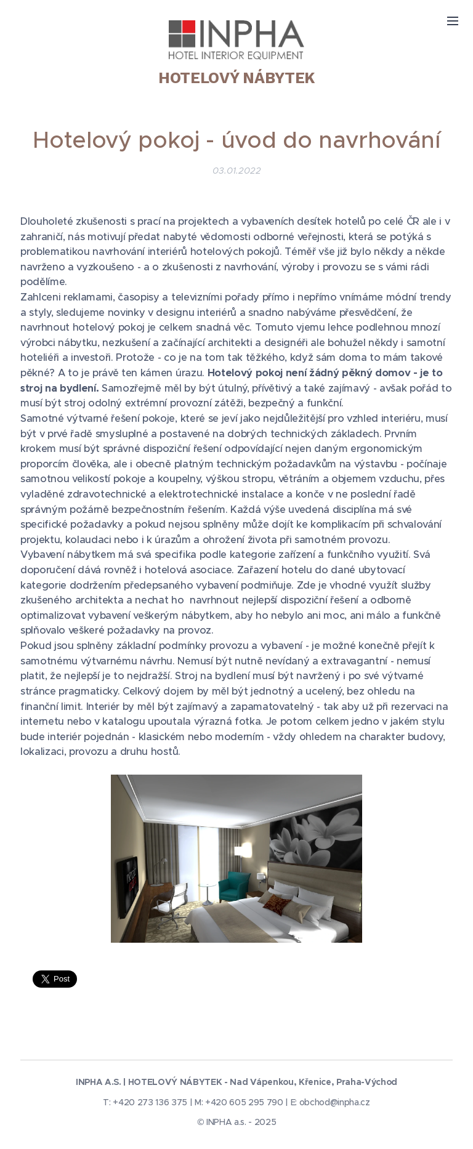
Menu (452, 21)
